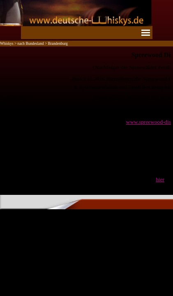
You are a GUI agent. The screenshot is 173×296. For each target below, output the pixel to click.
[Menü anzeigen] (145, 32)
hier (160, 179)
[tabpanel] (86, 117)
